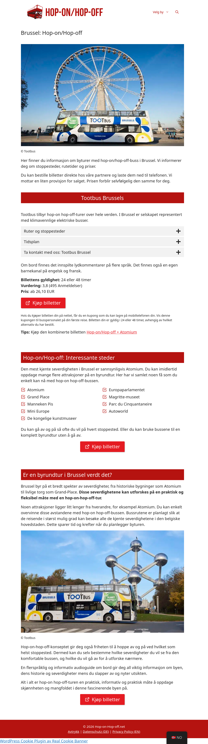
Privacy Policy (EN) (126, 731)
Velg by (162, 11)
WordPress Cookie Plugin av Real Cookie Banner (44, 741)
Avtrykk (73, 731)
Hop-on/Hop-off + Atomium (112, 332)
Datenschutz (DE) (96, 731)
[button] (177, 11)
